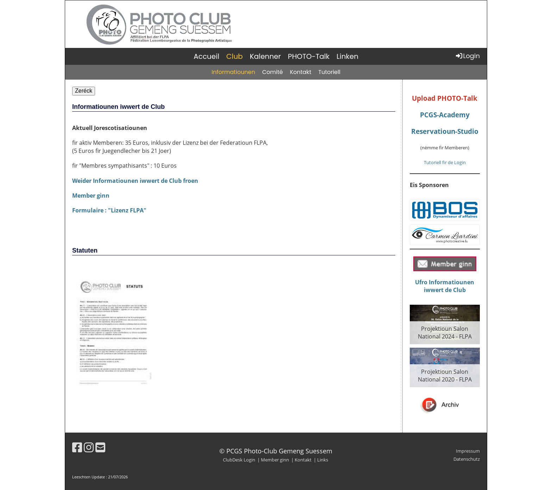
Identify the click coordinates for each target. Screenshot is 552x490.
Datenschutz (466, 459)
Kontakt (300, 72)
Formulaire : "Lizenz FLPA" (109, 210)
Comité (272, 72)
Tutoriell (329, 72)
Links (322, 460)
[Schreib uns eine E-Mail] (100, 447)
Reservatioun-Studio (444, 131)
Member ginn (90, 195)
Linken (347, 56)
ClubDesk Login (239, 460)
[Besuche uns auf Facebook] (77, 447)
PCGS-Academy (445, 114)
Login (467, 55)
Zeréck (83, 91)
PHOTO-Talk (309, 56)
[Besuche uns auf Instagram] (89, 447)
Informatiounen (233, 72)
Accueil (206, 56)
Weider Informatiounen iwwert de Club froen (135, 181)
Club (234, 56)
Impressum (468, 451)
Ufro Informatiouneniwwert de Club (444, 286)
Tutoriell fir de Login (445, 162)
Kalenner (265, 56)
